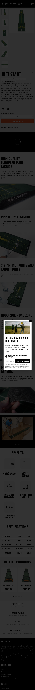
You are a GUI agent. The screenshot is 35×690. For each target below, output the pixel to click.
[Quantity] (17, 117)
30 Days (17, 621)
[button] (15, 444)
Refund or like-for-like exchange (17, 624)
